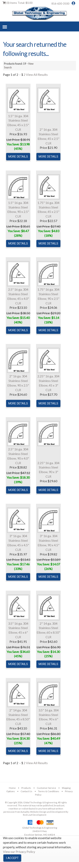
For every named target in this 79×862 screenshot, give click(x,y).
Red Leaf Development (34, 814)
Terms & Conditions (48, 791)
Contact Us (26, 791)
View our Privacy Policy (19, 851)
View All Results (37, 74)
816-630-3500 (60, 3)
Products (26, 787)
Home (12, 787)
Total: (17, 2)
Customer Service (46, 787)
